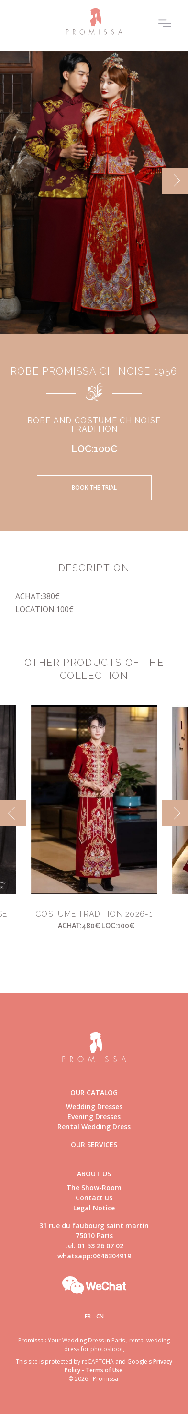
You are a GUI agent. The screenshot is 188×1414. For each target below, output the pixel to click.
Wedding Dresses (94, 1106)
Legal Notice (94, 1207)
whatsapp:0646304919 (94, 1255)
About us (94, 1173)
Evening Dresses (94, 1116)
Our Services (94, 1144)
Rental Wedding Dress (94, 1126)
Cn (100, 1316)
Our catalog (94, 1092)
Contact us (94, 1197)
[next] (175, 181)
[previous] (13, 813)
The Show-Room (94, 1187)
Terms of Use (104, 1370)
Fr (88, 1316)
